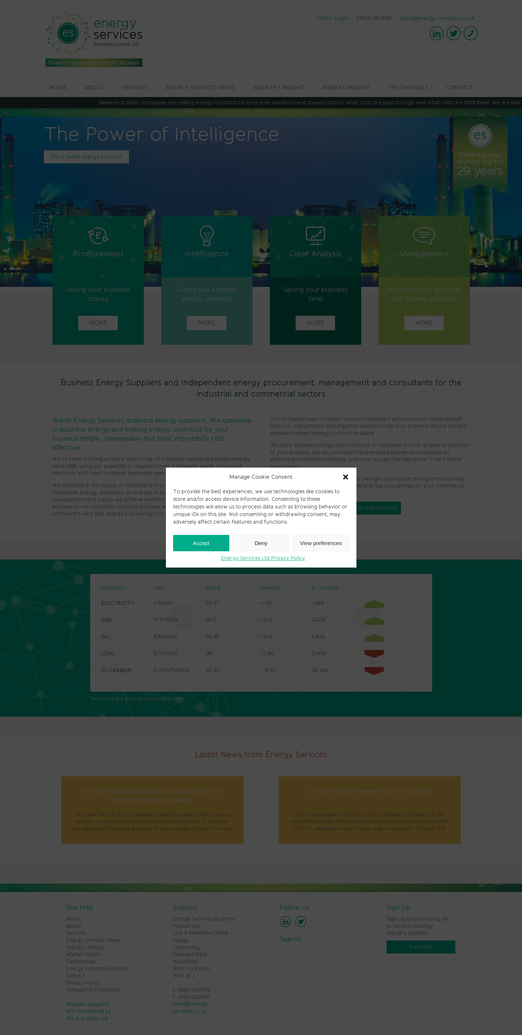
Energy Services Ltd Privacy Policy (263, 558)
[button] (345, 477)
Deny (261, 543)
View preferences (321, 543)
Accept (201, 543)
